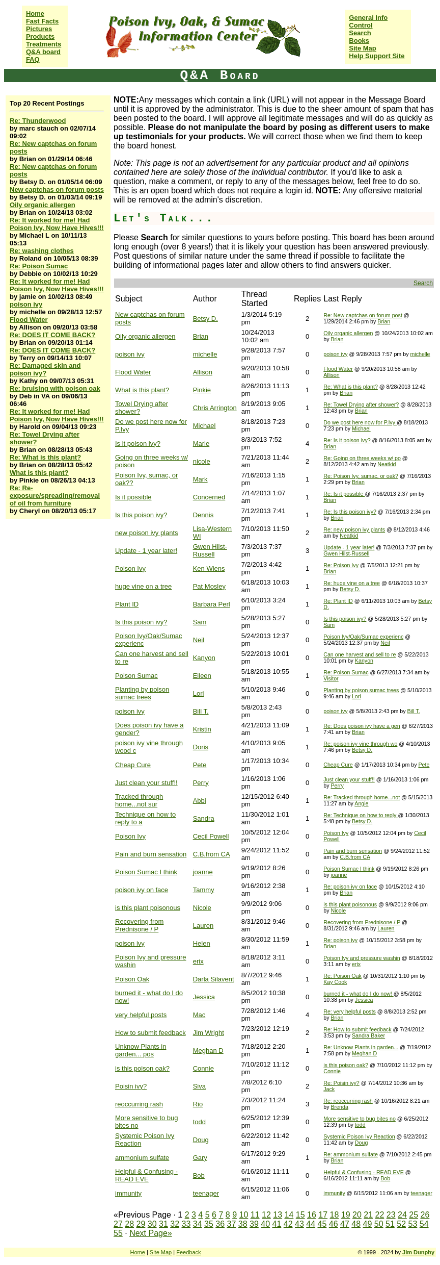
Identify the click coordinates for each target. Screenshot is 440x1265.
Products (40, 36)
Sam (200, 622)
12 (266, 1214)
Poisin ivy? (131, 1086)
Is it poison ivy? (137, 443)
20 (357, 1214)
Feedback (188, 1252)
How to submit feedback (150, 1032)
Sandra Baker (368, 1035)
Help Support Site (376, 56)
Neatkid (386, 464)
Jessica (204, 997)
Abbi (199, 800)
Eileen (202, 675)
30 (152, 1224)
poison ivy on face (141, 890)
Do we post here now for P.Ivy (360, 422)
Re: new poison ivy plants (354, 529)
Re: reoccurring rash (348, 1101)
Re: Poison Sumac (39, 266)
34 (197, 1224)
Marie (201, 443)
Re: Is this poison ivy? (349, 512)
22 (379, 1214)
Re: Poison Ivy (341, 565)
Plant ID (127, 604)
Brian (383, 321)
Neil (198, 640)
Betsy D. (205, 318)
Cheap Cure (133, 765)
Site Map (362, 48)
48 (356, 1224)
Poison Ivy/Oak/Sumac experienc (363, 637)
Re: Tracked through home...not (361, 797)
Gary (200, 1157)
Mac (199, 1015)
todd (199, 1122)
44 (310, 1224)
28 (129, 1224)
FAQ (33, 59)
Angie (361, 803)
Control (360, 25)
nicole (201, 461)
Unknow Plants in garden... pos (140, 1050)
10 (244, 1214)
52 (401, 1224)
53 (413, 1224)
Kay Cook (335, 982)
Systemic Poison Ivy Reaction (359, 1136)
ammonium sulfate (142, 1157)
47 (344, 1224)
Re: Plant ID (337, 601)
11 (255, 1214)
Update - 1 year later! (146, 550)
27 (118, 1224)
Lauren (203, 925)
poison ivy (26, 304)
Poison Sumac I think (146, 872)
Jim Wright (208, 1032)
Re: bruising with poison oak (55, 388)
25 (413, 1214)
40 (265, 1224)
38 (243, 1224)
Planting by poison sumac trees (142, 693)
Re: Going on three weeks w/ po (362, 458)
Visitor (330, 678)
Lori (198, 693)
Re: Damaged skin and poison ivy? (45, 369)
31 (163, 1224)
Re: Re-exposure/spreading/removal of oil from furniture (55, 495)
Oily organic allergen (42, 205)
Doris (200, 747)
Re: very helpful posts (349, 1011)
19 (345, 1214)
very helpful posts (141, 1015)
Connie (203, 1068)
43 (299, 1224)
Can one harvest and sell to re (359, 654)
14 (289, 1214)
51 (390, 1224)
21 (368, 1214)
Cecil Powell (211, 836)
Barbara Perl (211, 604)
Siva (199, 1086)
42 (288, 1224)
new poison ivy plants (146, 533)
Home (35, 13)
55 (118, 1233)
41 (277, 1224)
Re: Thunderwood (38, 120)
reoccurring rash (139, 1104)
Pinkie (202, 390)
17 (322, 1214)
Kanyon (204, 658)
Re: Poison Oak (342, 976)
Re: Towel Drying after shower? (361, 404)
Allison (202, 372)
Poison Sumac (136, 675)
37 (231, 1224)
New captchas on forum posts (57, 189)
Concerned (209, 497)
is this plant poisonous (147, 908)
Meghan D (208, 1050)
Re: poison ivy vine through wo (360, 744)
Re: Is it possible (344, 494)
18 (334, 1214)
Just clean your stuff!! (146, 783)
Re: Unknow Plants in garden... (360, 1047)
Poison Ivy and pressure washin (361, 958)
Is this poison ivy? (141, 515)
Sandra (203, 818)
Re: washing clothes (42, 251)
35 (208, 1224)
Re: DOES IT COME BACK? (52, 335)
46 (333, 1224)
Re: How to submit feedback (357, 1029)
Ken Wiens (209, 568)
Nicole (202, 908)
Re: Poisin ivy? (341, 1083)
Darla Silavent (213, 979)
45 (322, 1224)
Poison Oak (132, 979)
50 (378, 1224)
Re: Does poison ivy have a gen (361, 726)
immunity (128, 1193)
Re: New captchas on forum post (362, 315)
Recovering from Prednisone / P (139, 925)
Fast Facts (42, 21)
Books (359, 40)
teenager (206, 1193)
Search (360, 33)
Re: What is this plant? (45, 457)
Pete (200, 765)
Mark (200, 479)
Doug (201, 1140)
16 (311, 1214)
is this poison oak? (142, 1068)
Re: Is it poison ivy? (346, 440)
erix (198, 961)
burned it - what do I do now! (358, 994)
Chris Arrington (215, 408)
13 (277, 1214)
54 (424, 1224)
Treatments (43, 44)
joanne (203, 872)
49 (367, 1224)
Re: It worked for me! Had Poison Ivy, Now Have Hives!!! (57, 224)
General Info (368, 17)
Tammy (203, 890)
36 (220, 1224)
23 (391, 1214)
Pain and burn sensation (150, 854)
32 (174, 1224)
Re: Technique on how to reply (360, 815)
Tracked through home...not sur (139, 800)
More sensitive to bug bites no (359, 1119)
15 (300, 1214)
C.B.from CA (211, 854)
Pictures (39, 29)
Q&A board (43, 52)
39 (254, 1224)
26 (425, 1214)
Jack (329, 1089)
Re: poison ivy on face (350, 886)
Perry (201, 783)
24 (402, 1214)
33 (186, 1224)
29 (141, 1224)
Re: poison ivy (340, 940)
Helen (201, 943)
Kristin (202, 729)
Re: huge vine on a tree (351, 583)
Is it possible (133, 497)
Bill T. (201, 711)
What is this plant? (39, 472)
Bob (199, 1175)
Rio (198, 1104)
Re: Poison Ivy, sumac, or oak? (360, 476)
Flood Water (29, 319)
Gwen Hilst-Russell (210, 550)
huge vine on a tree (143, 586)
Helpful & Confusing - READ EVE (146, 1175)
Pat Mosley (209, 586)
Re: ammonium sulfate (350, 1154)
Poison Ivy (130, 568)
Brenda (339, 1107)
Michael (204, 425)
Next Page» (150, 1233)
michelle (205, 354)
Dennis (203, 515)
